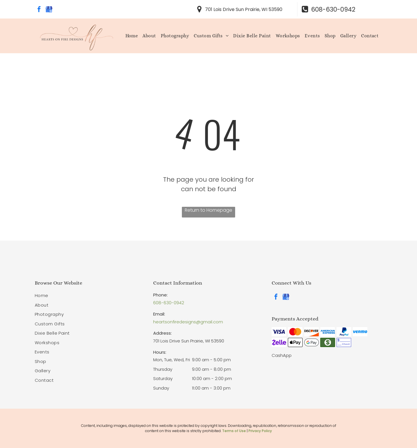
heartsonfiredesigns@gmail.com (188, 322)
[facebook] (39, 10)
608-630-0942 (168, 303)
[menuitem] (131, 35)
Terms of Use (234, 430)
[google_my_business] (49, 10)
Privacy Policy (260, 430)
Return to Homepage (208, 210)
